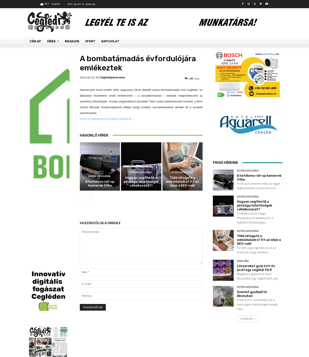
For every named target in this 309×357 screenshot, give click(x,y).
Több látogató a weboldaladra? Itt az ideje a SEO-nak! (182, 181)
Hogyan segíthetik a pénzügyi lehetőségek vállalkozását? (141, 181)
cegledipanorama (112, 77)
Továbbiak (248, 319)
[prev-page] (82, 198)
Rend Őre (243, 261)
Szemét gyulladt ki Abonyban (252, 294)
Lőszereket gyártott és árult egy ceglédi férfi (256, 268)
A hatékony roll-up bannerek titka (99, 183)
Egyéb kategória (99, 176)
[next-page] (89, 198)
